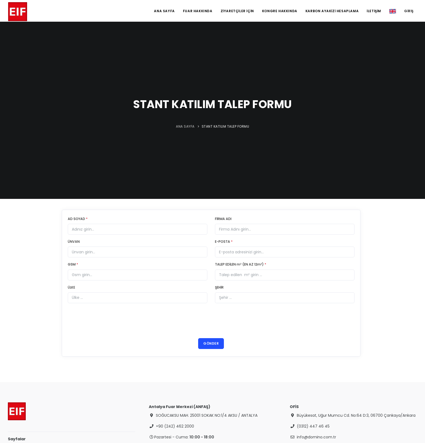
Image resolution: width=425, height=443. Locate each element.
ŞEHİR (219, 287)
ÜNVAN (74, 241)
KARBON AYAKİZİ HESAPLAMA (332, 11)
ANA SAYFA (164, 11)
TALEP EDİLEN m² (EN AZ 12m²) (240, 264)
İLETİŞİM (374, 11)
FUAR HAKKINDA (197, 11)
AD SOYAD (78, 218)
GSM (73, 264)
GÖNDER (211, 343)
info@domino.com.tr (316, 437)
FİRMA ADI (223, 218)
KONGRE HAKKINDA (279, 11)
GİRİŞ (409, 11)
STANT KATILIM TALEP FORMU (225, 126)
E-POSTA (224, 241)
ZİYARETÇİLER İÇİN (237, 11)
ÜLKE (71, 287)
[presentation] (211, 321)
